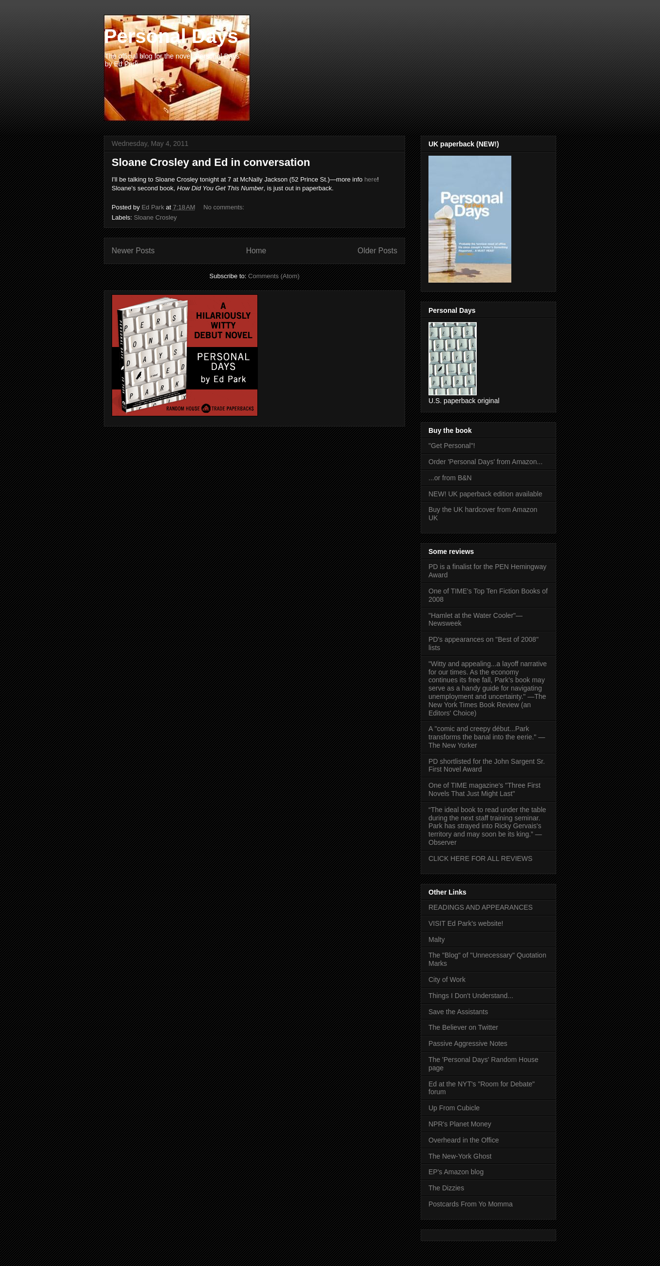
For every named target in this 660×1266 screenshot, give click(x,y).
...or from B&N (450, 478)
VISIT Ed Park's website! (465, 923)
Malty (436, 939)
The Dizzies (446, 1188)
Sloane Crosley (155, 217)
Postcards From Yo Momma (470, 1204)
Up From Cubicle (454, 1108)
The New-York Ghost (459, 1156)
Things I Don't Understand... (470, 996)
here (370, 179)
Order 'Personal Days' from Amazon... (485, 462)
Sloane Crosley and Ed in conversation (211, 162)
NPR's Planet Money (459, 1124)
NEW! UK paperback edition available (485, 494)
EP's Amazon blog (456, 1172)
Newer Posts (133, 250)
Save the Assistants (458, 1012)
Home (256, 250)
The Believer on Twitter (463, 1027)
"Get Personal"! (451, 445)
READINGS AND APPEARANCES (480, 907)
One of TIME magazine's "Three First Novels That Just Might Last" (484, 789)
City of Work (447, 979)
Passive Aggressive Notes (467, 1043)
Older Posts (377, 250)
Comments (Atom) (273, 276)
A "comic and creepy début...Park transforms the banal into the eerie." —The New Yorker (486, 737)
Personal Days (171, 36)
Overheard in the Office (463, 1140)
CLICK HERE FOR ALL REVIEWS (480, 858)
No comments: (224, 207)
